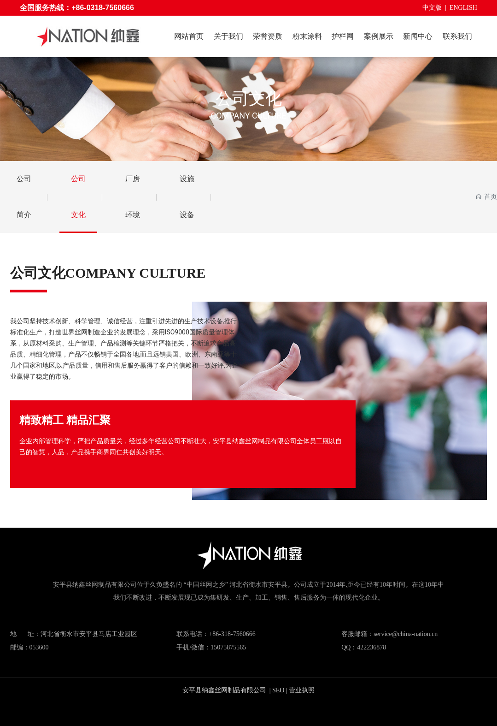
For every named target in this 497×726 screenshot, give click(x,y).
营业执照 (302, 690)
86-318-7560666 (233, 634)
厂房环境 (132, 196)
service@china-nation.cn (406, 634)
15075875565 (228, 647)
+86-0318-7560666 (102, 8)
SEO (278, 690)
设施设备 (187, 196)
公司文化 (249, 98)
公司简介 (24, 196)
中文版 (432, 7)
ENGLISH (463, 7)
